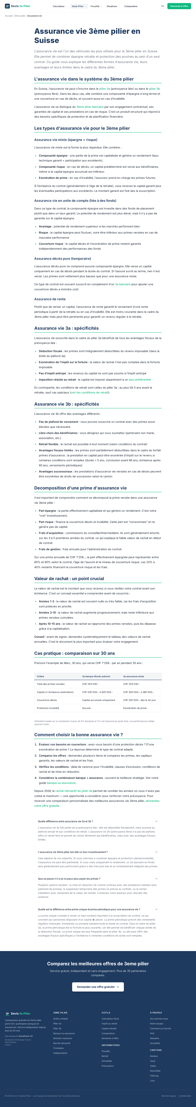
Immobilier (107, 1061)
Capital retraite (109, 1028)
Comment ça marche (160, 1028)
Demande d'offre (179, 6)
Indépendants (60, 1053)
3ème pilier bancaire (90, 106)
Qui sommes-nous (159, 1018)
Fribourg (154, 1075)
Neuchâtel (155, 1070)
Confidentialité (185, 1096)
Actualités (155, 1043)
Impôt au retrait (109, 1023)
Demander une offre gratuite (98, 986)
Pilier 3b (57, 1028)
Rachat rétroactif (61, 1043)
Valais (153, 1066)
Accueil (8, 15)
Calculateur (60, 6)
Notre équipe (156, 1023)
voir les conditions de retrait (89, 392)
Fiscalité (96, 6)
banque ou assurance (61, 783)
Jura (152, 1080)
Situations (113, 6)
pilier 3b (154, 88)
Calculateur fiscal (110, 1018)
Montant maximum (62, 1038)
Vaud (152, 1061)
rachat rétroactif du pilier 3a (73, 790)
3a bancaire (123, 284)
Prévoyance (108, 1066)
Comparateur (131, 6)
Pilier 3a (57, 1023)
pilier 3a (104, 88)
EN (162, 6)
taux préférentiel (140, 379)
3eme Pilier (79, 6)
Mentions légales (169, 1096)
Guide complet (60, 1018)
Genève (154, 1056)
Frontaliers (58, 1048)
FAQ (152, 1033)
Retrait (105, 1056)
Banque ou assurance (64, 1033)
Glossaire (154, 1038)
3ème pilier (19, 15)
